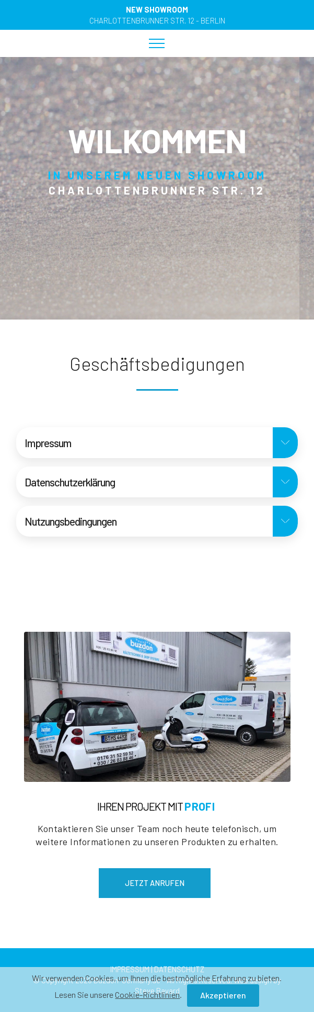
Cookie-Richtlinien (147, 998)
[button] (157, 443)
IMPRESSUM (129, 969)
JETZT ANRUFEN (154, 883)
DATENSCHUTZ (179, 969)
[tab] (157, 443)
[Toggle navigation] (157, 43)
